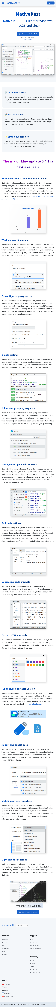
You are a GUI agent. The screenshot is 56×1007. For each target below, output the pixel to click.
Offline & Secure (17, 92)
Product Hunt (8, 996)
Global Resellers (35, 948)
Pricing (4, 942)
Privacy (32, 963)
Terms (32, 966)
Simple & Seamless (18, 136)
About (32, 960)
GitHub (6, 990)
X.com (6, 987)
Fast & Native (15, 114)
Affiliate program (35, 972)
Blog (3, 951)
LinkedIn (7, 993)
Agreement (34, 969)
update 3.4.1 (39, 161)
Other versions (28, 39)
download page (35, 704)
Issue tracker (34, 945)
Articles (4, 954)
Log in (51, 3)
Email (32, 939)
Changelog (5, 948)
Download (5, 939)
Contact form (34, 942)
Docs (3, 945)
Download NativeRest (29, 34)
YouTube (7, 984)
